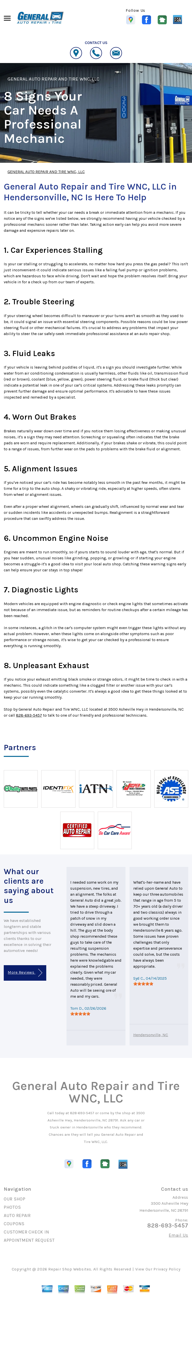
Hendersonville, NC (150, 1034)
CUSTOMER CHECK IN (26, 1232)
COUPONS (14, 1223)
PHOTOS (12, 1207)
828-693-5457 (29, 715)
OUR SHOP (15, 1199)
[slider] (80, 1014)
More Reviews (25, 973)
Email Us (178, 1235)
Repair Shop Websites (69, 1269)
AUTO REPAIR (17, 1215)
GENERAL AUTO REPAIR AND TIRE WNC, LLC (53, 79)
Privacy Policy (167, 1269)
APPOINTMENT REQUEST (29, 1240)
